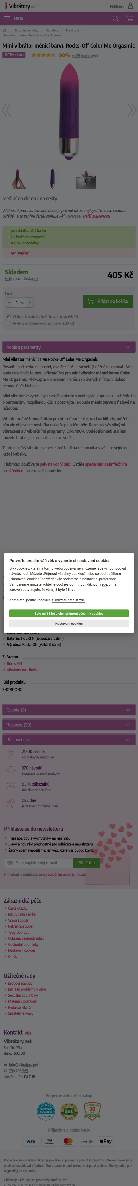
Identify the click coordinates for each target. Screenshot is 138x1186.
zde (104, 584)
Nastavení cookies (69, 623)
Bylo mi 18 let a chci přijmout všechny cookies (68, 613)
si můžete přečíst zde (68, 600)
